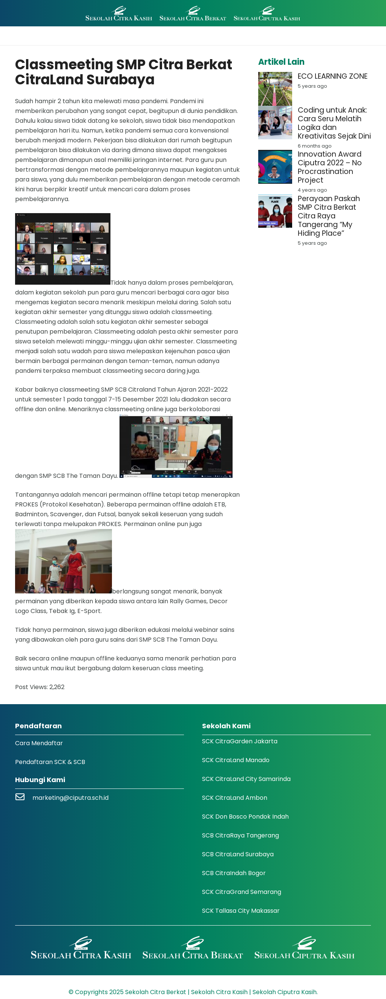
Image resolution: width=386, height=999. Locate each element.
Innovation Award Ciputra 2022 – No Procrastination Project (330, 167)
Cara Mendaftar (39, 743)
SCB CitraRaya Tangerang (240, 835)
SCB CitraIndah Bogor (234, 873)
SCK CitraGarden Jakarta (239, 741)
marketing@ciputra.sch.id (70, 797)
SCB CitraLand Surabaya (238, 854)
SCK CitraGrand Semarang (241, 892)
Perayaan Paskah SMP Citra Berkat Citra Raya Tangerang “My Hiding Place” (329, 216)
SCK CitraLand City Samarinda (246, 779)
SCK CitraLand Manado (236, 760)
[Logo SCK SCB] (193, 13)
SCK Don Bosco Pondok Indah (245, 816)
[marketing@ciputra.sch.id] (23, 797)
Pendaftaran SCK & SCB (50, 762)
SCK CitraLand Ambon (234, 797)
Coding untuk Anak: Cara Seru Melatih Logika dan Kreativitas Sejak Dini (334, 123)
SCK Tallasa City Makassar (241, 910)
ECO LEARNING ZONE (333, 76)
